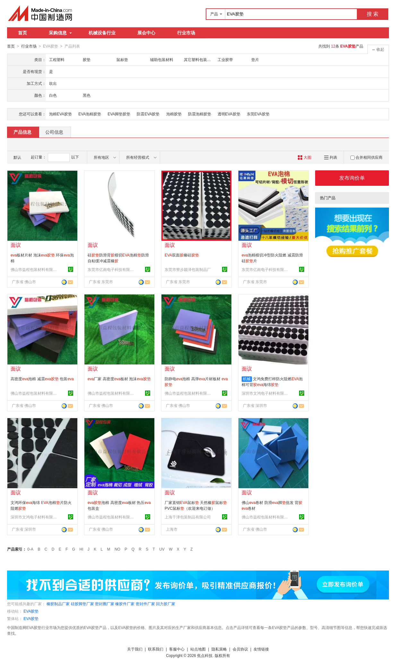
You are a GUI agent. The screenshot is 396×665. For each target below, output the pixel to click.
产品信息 (22, 131)
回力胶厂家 (165, 603)
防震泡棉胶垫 (199, 114)
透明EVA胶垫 (229, 114)
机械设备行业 (102, 32)
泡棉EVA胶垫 (60, 114)
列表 (330, 157)
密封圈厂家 (104, 603)
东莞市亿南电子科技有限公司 (112, 269)
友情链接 (261, 649)
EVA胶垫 (31, 611)
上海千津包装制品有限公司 (188, 517)
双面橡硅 (182, 255)
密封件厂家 (145, 603)
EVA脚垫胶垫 (119, 114)
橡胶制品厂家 (58, 603)
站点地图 (198, 649)
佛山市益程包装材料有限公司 (35, 269)
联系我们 (155, 649)
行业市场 (186, 32)
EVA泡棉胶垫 (89, 114)
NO (117, 549)
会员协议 (240, 649)
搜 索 (372, 14)
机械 (247, 378)
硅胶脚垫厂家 (82, 603)
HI (81, 549)
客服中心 (177, 649)
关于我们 (134, 649)
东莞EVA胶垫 (258, 114)
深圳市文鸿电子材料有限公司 (266, 393)
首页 (22, 32)
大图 (304, 157)
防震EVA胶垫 (148, 114)
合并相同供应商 (366, 157)
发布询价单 (352, 177)
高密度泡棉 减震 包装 (42, 378)
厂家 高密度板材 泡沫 (119, 378)
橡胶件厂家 (124, 603)
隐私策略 (219, 649)
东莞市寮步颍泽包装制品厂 (188, 269)
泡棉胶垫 (174, 114)
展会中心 (146, 32)
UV (162, 549)
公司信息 (54, 131)
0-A (30, 549)
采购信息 (60, 32)
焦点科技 (204, 655)
